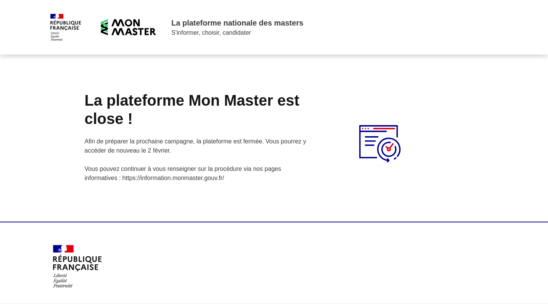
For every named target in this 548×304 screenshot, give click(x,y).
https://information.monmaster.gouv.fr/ (173, 178)
